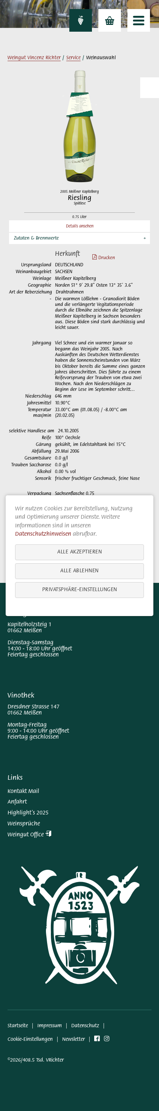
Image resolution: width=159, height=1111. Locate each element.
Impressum (49, 1026)
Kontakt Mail (23, 791)
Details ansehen (79, 226)
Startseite (18, 1026)
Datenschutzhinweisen (43, 534)
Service (73, 58)
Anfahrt (17, 802)
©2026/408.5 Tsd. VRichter (36, 1060)
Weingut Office (29, 835)
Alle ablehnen (79, 570)
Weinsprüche (24, 824)
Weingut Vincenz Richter (34, 58)
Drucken (100, 258)
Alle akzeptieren (79, 552)
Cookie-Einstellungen (30, 1039)
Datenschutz (85, 1026)
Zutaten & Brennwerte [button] (36, 238)
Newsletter (73, 1039)
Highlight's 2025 (28, 813)
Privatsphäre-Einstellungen (79, 589)
